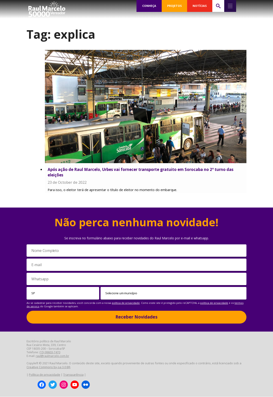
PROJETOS (174, 6)
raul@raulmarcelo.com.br (52, 356)
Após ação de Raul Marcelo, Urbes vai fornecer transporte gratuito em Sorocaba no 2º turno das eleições (140, 172)
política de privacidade (126, 303)
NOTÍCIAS (199, 6)
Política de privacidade (44, 375)
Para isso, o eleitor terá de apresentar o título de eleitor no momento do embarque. (112, 190)
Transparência (73, 375)
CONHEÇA (149, 6)
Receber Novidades (136, 317)
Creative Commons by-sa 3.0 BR (48, 367)
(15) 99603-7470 (49, 352)
